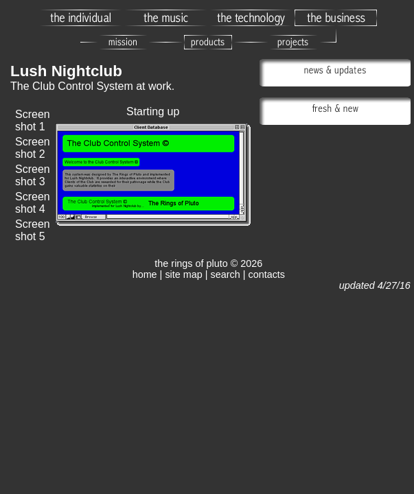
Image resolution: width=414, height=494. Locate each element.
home (145, 274)
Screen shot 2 (32, 148)
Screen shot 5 (32, 230)
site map (183, 274)
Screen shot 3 (32, 175)
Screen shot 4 (32, 203)
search (225, 274)
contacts (266, 274)
